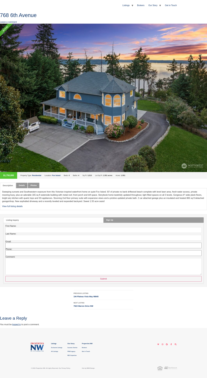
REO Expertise (72, 355)
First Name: (10, 226)
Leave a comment (8, 22)
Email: (8, 242)
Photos (33, 185)
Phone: (8, 249)
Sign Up (109, 220)
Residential (36, 175)
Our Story (152, 5)
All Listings (54, 351)
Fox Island (56, 175)
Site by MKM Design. (88, 368)
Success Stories (72, 347)
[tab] (8, 185)
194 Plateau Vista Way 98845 (103, 295)
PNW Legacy (71, 351)
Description (8, 185)
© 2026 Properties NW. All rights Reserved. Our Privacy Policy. (50, 368)
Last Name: (10, 234)
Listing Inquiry (12, 220)
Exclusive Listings (56, 347)
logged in (16, 324)
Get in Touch (171, 5)
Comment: (10, 257)
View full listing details (12, 206)
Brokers (140, 5)
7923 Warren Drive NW (103, 304)
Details (22, 185)
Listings (126, 5)
